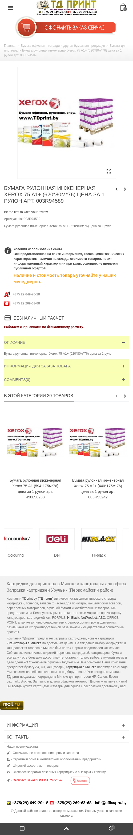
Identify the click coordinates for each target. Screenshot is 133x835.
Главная (10, 46)
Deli (66, 555)
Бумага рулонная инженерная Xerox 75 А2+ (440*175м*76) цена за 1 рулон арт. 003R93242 (98, 488)
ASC (101, 618)
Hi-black (108, 555)
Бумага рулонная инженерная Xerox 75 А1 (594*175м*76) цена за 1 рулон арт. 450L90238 (35, 488)
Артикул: (10, 219)
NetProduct (89, 618)
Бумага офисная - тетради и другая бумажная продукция (63, 46)
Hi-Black (73, 618)
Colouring (25, 555)
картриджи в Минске (81, 667)
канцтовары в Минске (25, 643)
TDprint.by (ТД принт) (37, 598)
